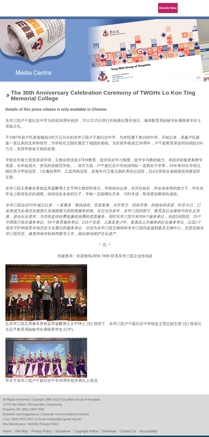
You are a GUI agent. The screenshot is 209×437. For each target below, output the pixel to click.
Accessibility (148, 431)
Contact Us (128, 431)
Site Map (21, 431)
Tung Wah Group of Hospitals (19, 10)
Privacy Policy (41, 431)
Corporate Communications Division (65, 414)
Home (7, 431)
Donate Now (168, 8)
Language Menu (187, 8)
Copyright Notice (86, 431)
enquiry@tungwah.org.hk (64, 419)
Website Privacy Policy (43, 424)
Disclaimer (62, 431)
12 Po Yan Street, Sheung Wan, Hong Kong (32, 404)
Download (109, 431)
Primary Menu (201, 8)
